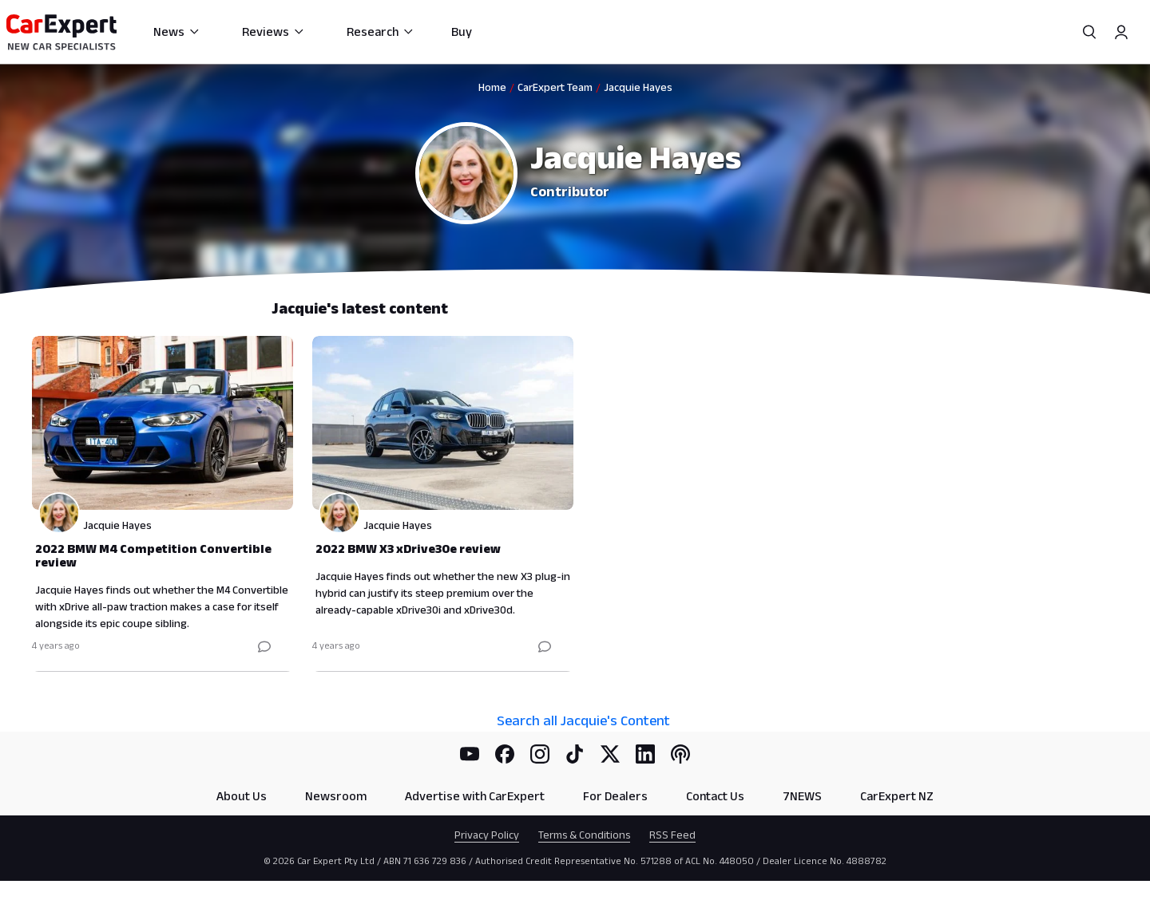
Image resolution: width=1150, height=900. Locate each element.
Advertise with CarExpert (475, 796)
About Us (241, 796)
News (176, 31)
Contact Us (715, 796)
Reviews (273, 31)
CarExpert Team (555, 87)
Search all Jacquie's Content (583, 720)
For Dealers (615, 796)
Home (492, 87)
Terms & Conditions (584, 834)
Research (380, 31)
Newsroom (336, 796)
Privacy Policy (486, 834)
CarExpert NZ (897, 796)
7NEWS (802, 796)
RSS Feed (672, 834)
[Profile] (1121, 32)
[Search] (1089, 32)
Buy (461, 31)
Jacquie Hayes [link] (638, 87)
